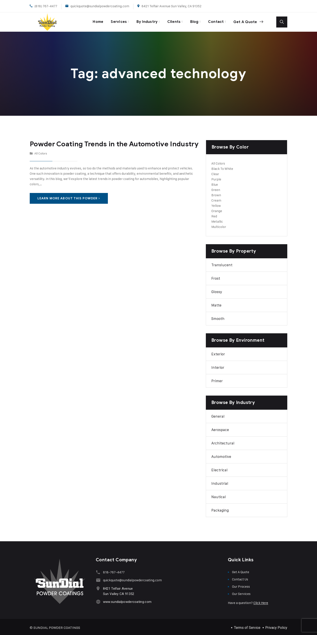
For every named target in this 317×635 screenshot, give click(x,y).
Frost (215, 277)
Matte (216, 303)
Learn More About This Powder (68, 196)
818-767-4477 (113, 571)
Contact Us (240, 578)
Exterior (218, 352)
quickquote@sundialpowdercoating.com (99, 6)
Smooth (218, 317)
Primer (217, 379)
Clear (215, 172)
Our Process (241, 585)
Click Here (260, 601)
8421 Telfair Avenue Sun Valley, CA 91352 (171, 6)
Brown (216, 193)
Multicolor (218, 225)
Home (94, 21)
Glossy (216, 290)
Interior (217, 366)
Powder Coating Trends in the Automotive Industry (111, 142)
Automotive (221, 455)
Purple (216, 178)
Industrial (219, 482)
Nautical (218, 495)
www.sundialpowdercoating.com (126, 600)
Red (214, 215)
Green (215, 188)
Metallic (217, 220)
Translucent (221, 263)
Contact (215, 21)
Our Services (241, 592)
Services (116, 21)
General (218, 415)
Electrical (219, 468)
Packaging (220, 509)
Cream (216, 199)
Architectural (222, 441)
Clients (172, 21)
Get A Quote (247, 21)
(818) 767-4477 (46, 6)
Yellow (216, 204)
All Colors (40, 151)
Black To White (222, 167)
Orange (216, 209)
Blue (214, 183)
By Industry (145, 21)
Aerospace (220, 428)
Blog (193, 21)
